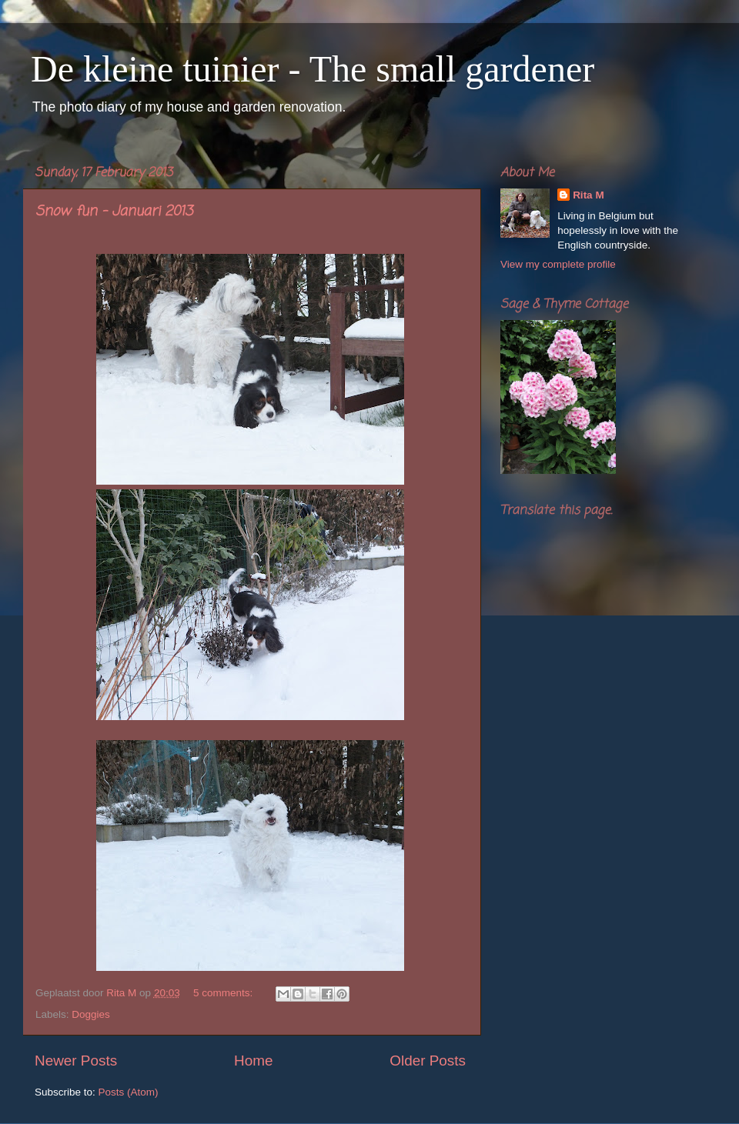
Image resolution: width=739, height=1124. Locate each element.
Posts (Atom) (129, 1092)
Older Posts (428, 1060)
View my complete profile (558, 264)
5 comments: (224, 993)
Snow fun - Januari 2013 (113, 211)
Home (253, 1060)
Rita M (588, 195)
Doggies (91, 1014)
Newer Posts (76, 1060)
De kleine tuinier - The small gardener (312, 68)
